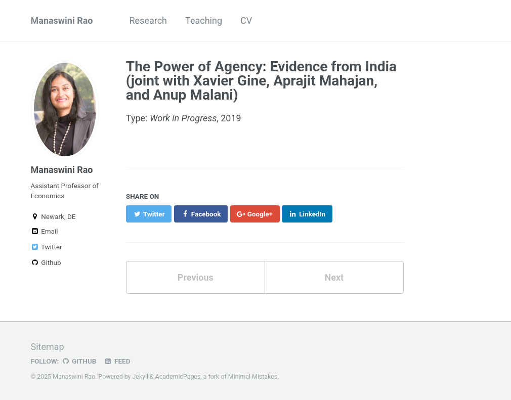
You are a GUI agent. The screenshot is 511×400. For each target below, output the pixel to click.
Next (334, 277)
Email (44, 231)
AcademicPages (177, 376)
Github (46, 262)
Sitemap (47, 346)
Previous (196, 277)
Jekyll (141, 376)
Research (148, 20)
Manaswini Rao (62, 20)
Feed (117, 361)
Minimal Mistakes (252, 376)
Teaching (203, 20)
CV (246, 20)
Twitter (46, 247)
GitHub (78, 361)
